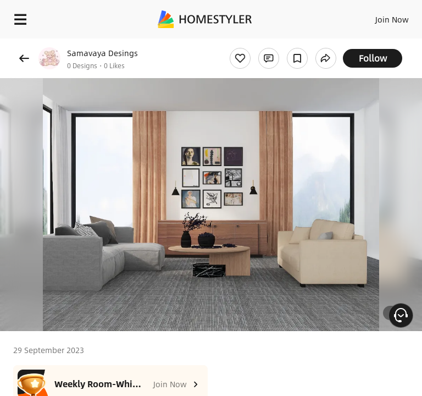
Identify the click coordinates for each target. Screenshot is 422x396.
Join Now (392, 19)
